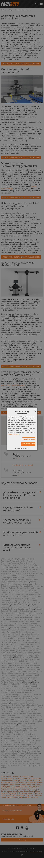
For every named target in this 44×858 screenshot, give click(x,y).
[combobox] (35, 410)
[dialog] (22, 429)
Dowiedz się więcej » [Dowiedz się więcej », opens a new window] (14, 434)
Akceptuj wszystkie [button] (28, 444)
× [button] (35, 411)
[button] (22, 448)
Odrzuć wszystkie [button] (29, 439)
